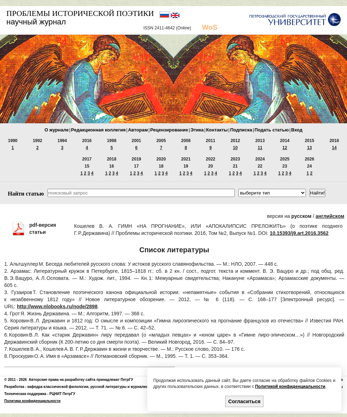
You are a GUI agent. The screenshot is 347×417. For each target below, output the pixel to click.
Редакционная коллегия (98, 130)
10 (235, 147)
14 (334, 147)
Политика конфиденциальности (32, 401)
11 (260, 147)
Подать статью (272, 130)
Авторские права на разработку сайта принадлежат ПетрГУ (81, 380)
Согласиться (244, 401)
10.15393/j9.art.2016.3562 (299, 233)
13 (309, 147)
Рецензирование (169, 130)
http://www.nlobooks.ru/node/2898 (57, 306)
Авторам (138, 130)
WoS (209, 27)
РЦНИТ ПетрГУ (62, 394)
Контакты (217, 130)
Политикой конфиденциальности (290, 386)
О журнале (57, 130)
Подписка (241, 130)
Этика (197, 130)
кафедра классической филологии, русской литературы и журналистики (91, 387)
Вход (296, 130)
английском (329, 216)
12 (285, 147)
